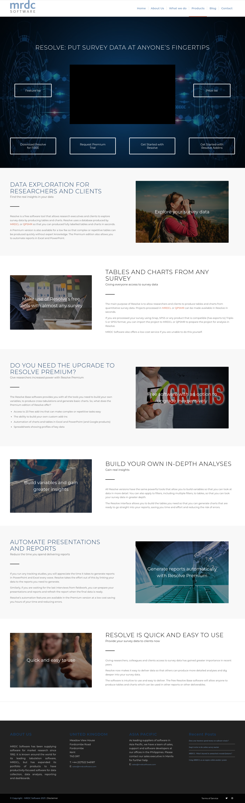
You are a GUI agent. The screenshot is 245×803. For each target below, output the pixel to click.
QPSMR (27, 224)
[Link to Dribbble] (232, 798)
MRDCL (14, 224)
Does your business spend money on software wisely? (209, 741)
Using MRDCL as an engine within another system (208, 760)
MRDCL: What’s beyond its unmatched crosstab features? (210, 753)
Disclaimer (52, 798)
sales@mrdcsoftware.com (84, 766)
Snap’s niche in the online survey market (204, 747)
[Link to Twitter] (226, 798)
